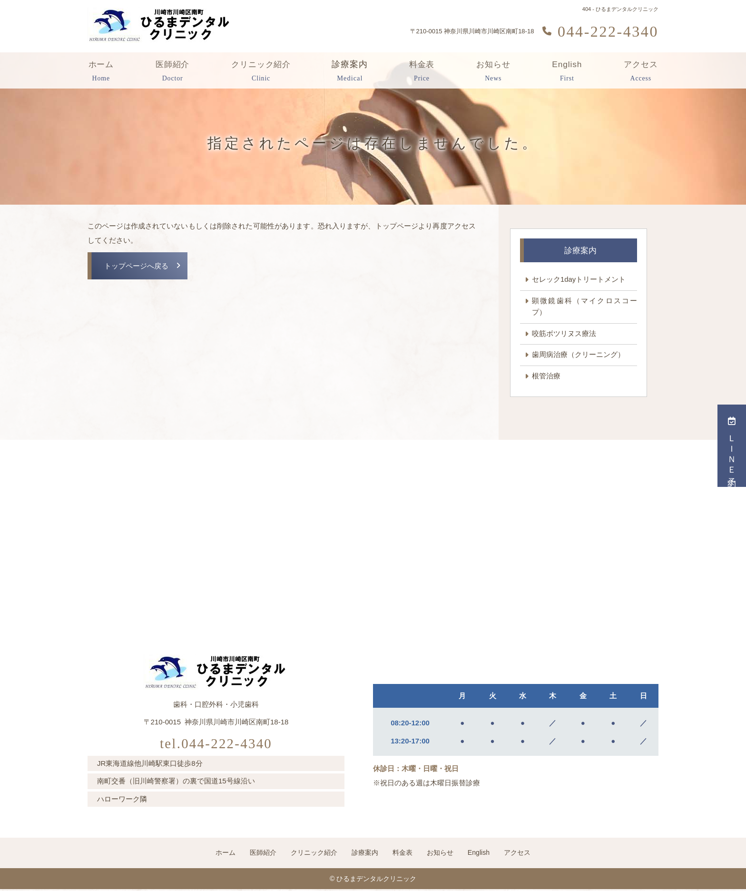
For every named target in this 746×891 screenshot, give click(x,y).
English (567, 71)
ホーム (101, 71)
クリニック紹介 (262, 71)
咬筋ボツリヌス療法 (564, 334)
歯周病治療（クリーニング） (578, 355)
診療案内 (351, 71)
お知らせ (493, 71)
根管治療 (546, 377)
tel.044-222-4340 (216, 743)
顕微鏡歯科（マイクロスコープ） (584, 307)
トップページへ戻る (136, 266)
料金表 (422, 71)
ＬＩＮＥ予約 (731, 445)
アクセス (640, 71)
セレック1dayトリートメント (579, 280)
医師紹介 (172, 71)
